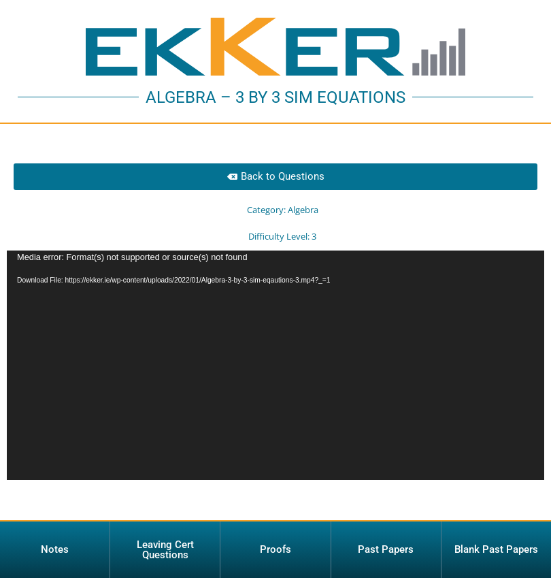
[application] (275, 373)
